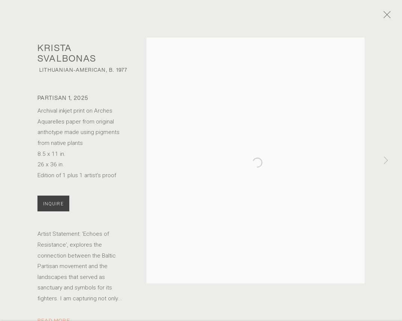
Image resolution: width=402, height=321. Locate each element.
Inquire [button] (53, 208)
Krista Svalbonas (67, 57)
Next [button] (386, 160)
